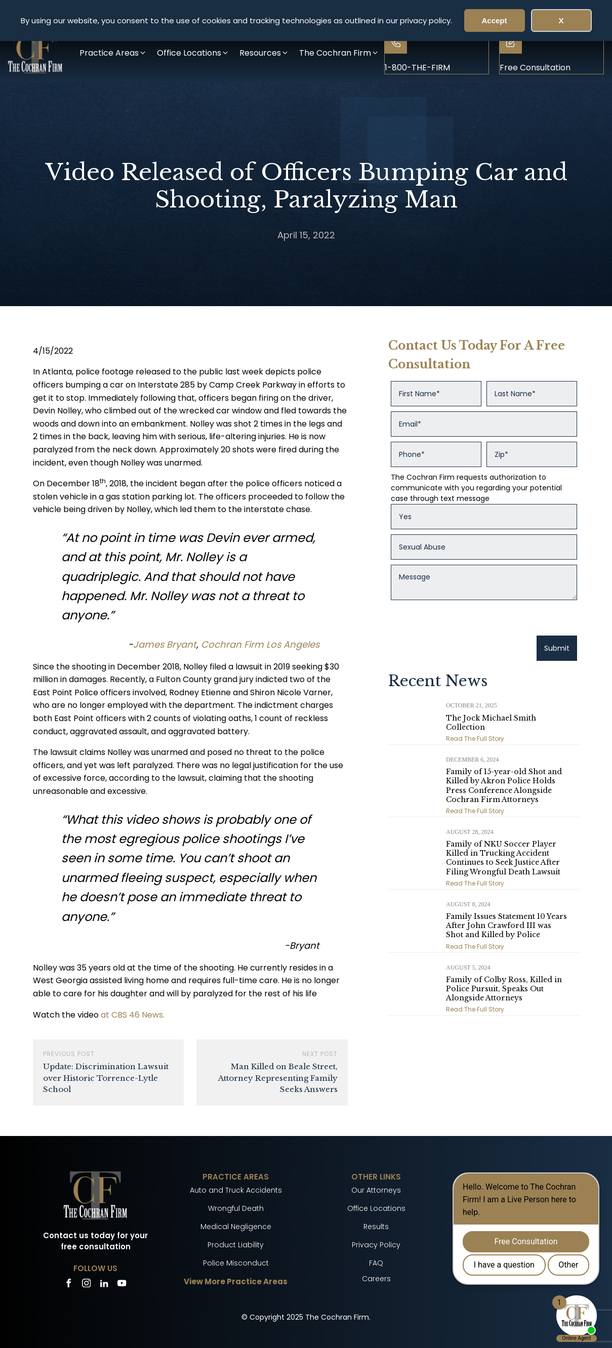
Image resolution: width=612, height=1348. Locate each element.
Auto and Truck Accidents (236, 1190)
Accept (494, 20)
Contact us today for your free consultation (95, 1241)
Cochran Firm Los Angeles (260, 644)
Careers (376, 1279)
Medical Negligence (235, 1226)
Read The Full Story (475, 738)
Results (376, 1226)
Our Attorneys (376, 1190)
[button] (113, 53)
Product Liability (236, 1245)
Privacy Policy (376, 1245)
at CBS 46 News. (133, 1015)
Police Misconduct (236, 1263)
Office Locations (376, 1208)
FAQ (376, 1263)
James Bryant (164, 644)
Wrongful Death (236, 1208)
